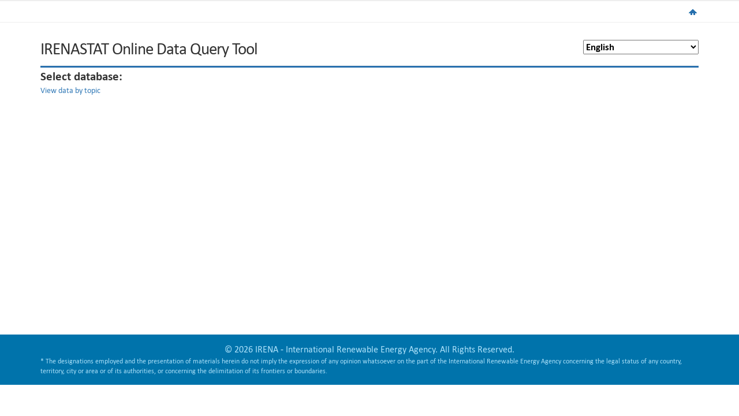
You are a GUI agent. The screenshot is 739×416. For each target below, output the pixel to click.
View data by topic (70, 90)
